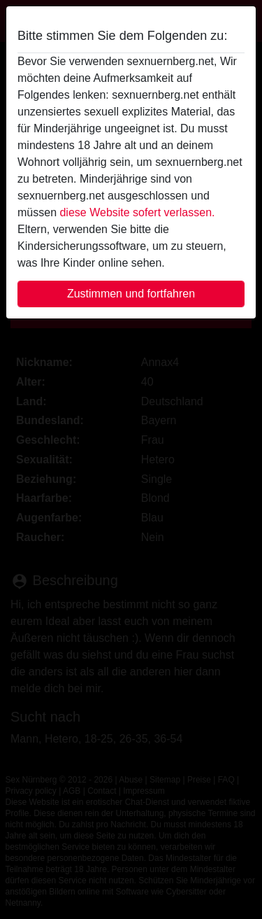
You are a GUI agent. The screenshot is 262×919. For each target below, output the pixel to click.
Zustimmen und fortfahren (131, 294)
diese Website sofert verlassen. (136, 212)
